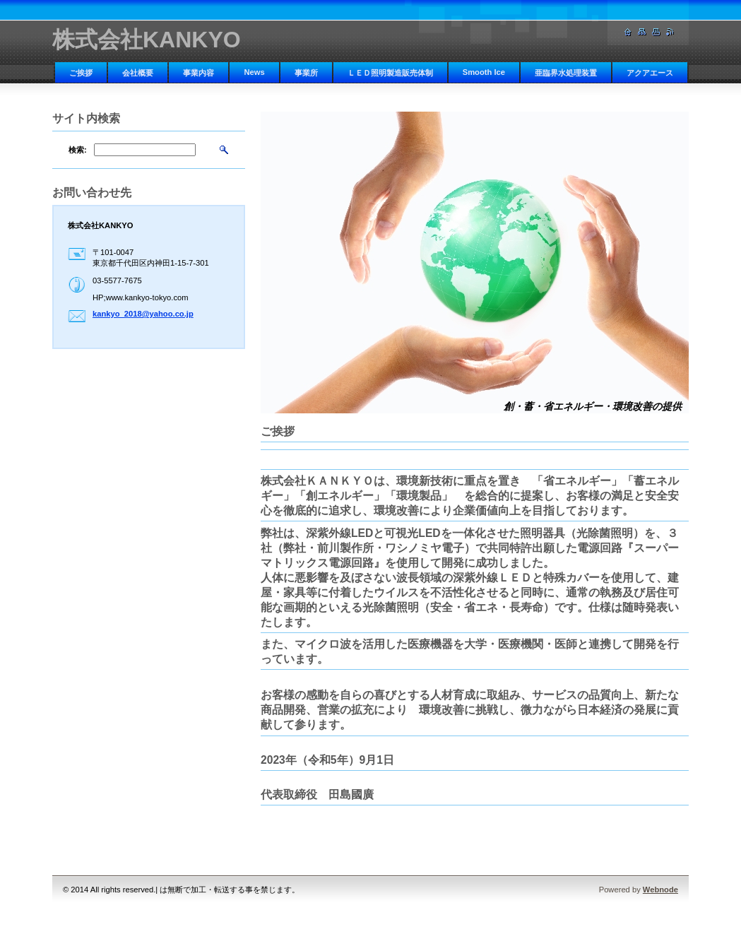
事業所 (306, 73)
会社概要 (137, 73)
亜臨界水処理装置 (566, 73)
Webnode (660, 889)
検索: (78, 150)
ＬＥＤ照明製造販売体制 (390, 73)
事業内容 (198, 73)
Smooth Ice (484, 72)
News (254, 72)
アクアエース (650, 73)
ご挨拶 (81, 73)
